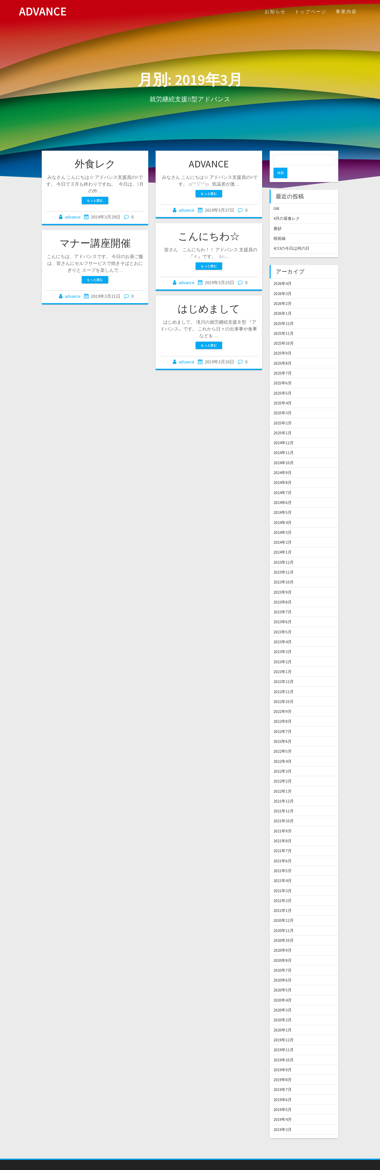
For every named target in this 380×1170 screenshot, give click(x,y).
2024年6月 (282, 491)
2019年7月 (282, 1078)
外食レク (95, 164)
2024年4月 (282, 511)
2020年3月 (282, 999)
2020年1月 (282, 1019)
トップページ (311, 11)
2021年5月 (282, 860)
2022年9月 (282, 700)
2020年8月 (282, 949)
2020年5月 (282, 979)
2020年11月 (283, 919)
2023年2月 (282, 651)
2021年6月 (282, 850)
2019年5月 (282, 1098)
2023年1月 (282, 661)
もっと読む (95, 200)
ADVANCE (43, 11)
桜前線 (279, 227)
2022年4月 (282, 750)
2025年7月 (282, 362)
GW (276, 197)
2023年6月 (282, 611)
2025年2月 (282, 412)
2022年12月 (283, 670)
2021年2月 (282, 889)
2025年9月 (282, 342)
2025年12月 (283, 312)
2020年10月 (283, 929)
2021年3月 (282, 880)
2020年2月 (282, 1009)
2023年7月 (282, 601)
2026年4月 (282, 272)
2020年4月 (282, 989)
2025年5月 (282, 382)
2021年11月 (283, 800)
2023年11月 (283, 561)
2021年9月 (282, 820)
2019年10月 (283, 1049)
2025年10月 (283, 332)
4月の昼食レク (286, 207)
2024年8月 (282, 471)
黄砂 (277, 217)
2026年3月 (282, 282)
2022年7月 (282, 720)
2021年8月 (282, 830)
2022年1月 (282, 780)
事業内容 (346, 11)
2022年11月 (283, 681)
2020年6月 (282, 969)
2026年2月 (282, 292)
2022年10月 (283, 690)
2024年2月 (282, 531)
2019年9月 (282, 1059)
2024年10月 (283, 452)
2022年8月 (282, 710)
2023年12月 (283, 551)
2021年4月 (282, 869)
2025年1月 (282, 422)
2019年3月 (282, 1118)
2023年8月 (282, 591)
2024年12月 (283, 432)
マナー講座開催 (95, 243)
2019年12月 (283, 1029)
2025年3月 (282, 402)
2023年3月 (282, 640)
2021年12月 (283, 790)
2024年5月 (282, 501)
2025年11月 (283, 322)
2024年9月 (282, 461)
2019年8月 (282, 1068)
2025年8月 (282, 352)
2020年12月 (283, 909)
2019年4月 (282, 1108)
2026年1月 (282, 302)
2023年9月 (282, 581)
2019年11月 (283, 1039)
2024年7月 (282, 481)
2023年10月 (283, 571)
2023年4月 (282, 631)
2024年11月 (283, 441)
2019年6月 (282, 1088)
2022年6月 (282, 730)
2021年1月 (282, 899)
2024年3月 (282, 521)
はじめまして (209, 308)
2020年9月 (282, 939)
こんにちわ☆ (209, 236)
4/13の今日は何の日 (291, 237)
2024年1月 (282, 541)
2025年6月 (282, 372)
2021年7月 (282, 840)
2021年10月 (283, 810)
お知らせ (275, 11)
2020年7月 (282, 959)
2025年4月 (282, 392)
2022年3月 (282, 760)
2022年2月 (282, 770)
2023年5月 (282, 621)
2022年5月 (282, 740)
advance (72, 217)
